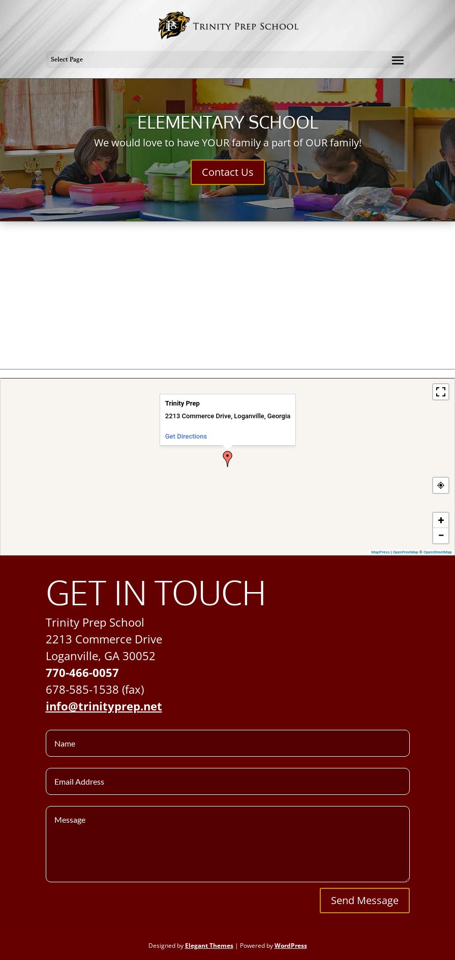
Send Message (365, 900)
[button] (228, 459)
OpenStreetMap (437, 552)
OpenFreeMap (405, 552)
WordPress (291, 945)
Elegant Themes (209, 945)
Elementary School (227, 122)
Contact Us (228, 172)
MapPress (380, 552)
